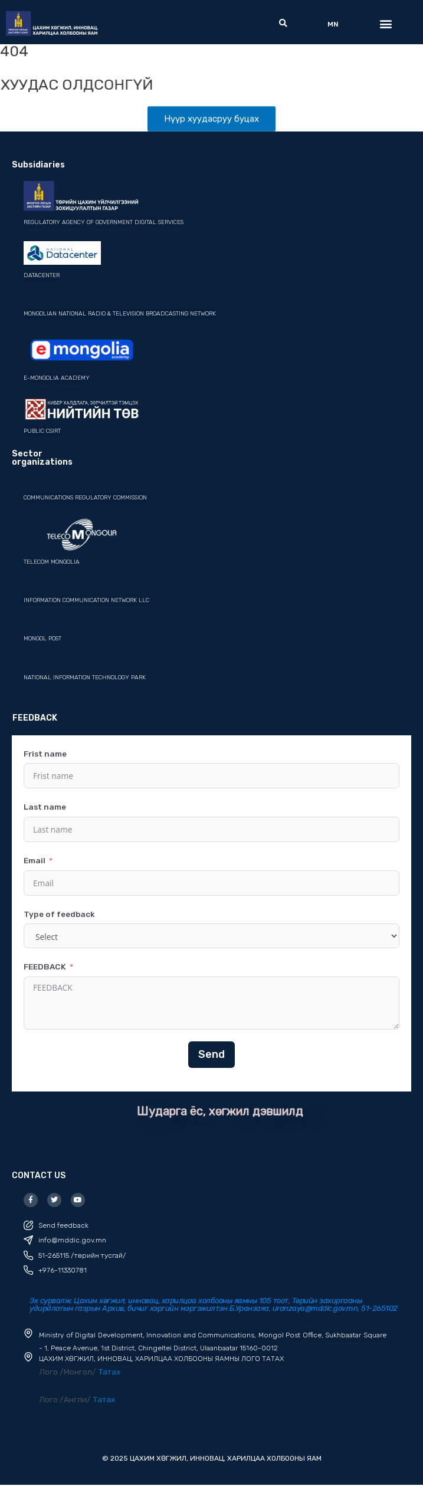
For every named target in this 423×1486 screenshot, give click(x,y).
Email (34, 860)
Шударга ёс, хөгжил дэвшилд (220, 1111)
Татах (109, 1372)
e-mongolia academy (57, 378)
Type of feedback (59, 914)
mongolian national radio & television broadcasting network (120, 314)
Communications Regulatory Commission (85, 498)
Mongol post (42, 639)
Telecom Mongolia (52, 562)
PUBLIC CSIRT (42, 431)
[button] (283, 24)
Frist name (45, 753)
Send (211, 1054)
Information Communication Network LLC (86, 600)
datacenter (42, 275)
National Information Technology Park (85, 677)
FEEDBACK (45, 967)
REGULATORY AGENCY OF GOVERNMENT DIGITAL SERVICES (103, 222)
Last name (45, 807)
